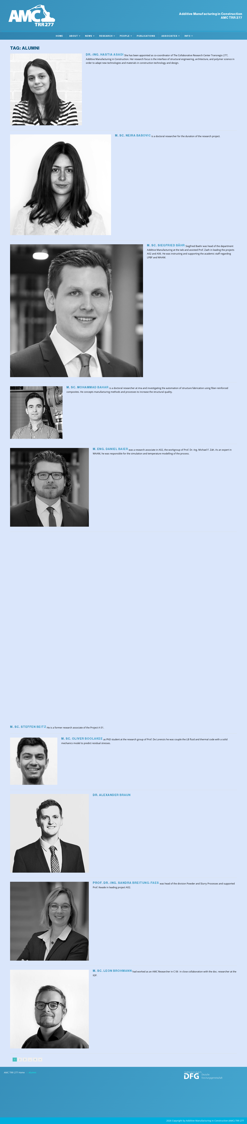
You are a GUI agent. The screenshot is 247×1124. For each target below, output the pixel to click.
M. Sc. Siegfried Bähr (166, 245)
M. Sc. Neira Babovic (133, 135)
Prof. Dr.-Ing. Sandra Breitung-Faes (126, 882)
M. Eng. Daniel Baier (110, 449)
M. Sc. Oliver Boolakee (82, 738)
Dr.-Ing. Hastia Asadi (105, 54)
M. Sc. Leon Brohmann (112, 970)
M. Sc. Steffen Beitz (28, 726)
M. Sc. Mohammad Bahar (87, 387)
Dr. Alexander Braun (112, 795)
